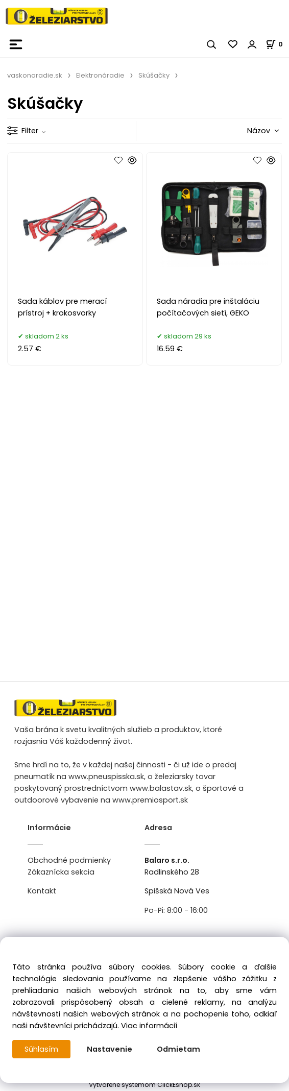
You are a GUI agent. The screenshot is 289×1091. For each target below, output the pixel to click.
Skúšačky (154, 75)
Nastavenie (109, 1049)
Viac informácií (149, 1026)
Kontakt (42, 891)
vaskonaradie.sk (34, 75)
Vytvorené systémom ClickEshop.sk (144, 1084)
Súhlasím (41, 1049)
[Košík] (277, 44)
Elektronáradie (100, 75)
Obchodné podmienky (69, 860)
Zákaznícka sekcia (61, 872)
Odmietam (178, 1049)
